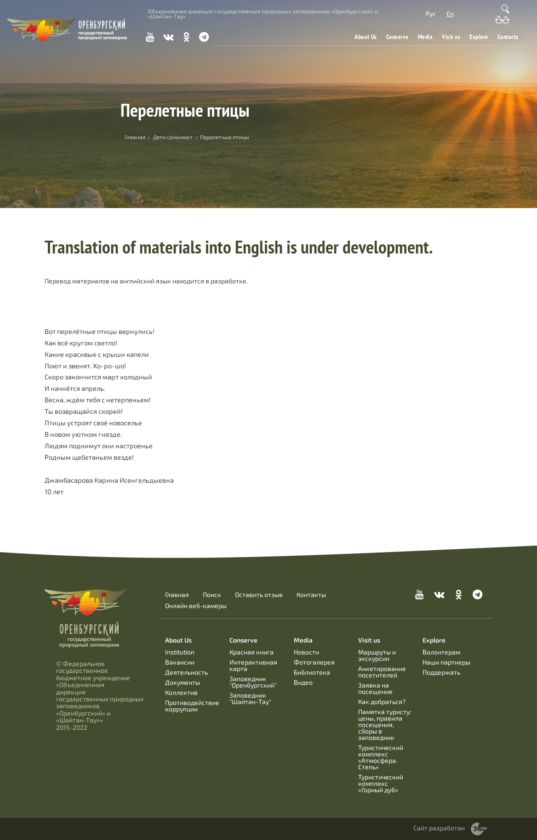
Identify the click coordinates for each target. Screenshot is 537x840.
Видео (303, 682)
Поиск (212, 595)
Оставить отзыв (259, 595)
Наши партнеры (446, 662)
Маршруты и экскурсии (377, 655)
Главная (177, 595)
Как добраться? (382, 701)
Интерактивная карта (253, 665)
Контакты (311, 595)
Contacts (508, 37)
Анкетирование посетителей (382, 672)
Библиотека (312, 672)
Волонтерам (441, 652)
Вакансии (179, 662)
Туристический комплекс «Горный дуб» (380, 783)
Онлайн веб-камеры (196, 606)
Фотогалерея (314, 662)
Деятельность (186, 672)
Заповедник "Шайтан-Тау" (250, 698)
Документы (182, 682)
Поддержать (441, 672)
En (450, 13)
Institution (179, 652)
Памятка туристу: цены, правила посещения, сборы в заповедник (384, 724)
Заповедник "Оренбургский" (253, 682)
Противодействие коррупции (192, 706)
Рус (431, 13)
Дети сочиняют (173, 137)
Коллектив (181, 692)
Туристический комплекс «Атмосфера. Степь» (380, 757)
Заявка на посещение (375, 688)
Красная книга (251, 652)
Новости (306, 652)
